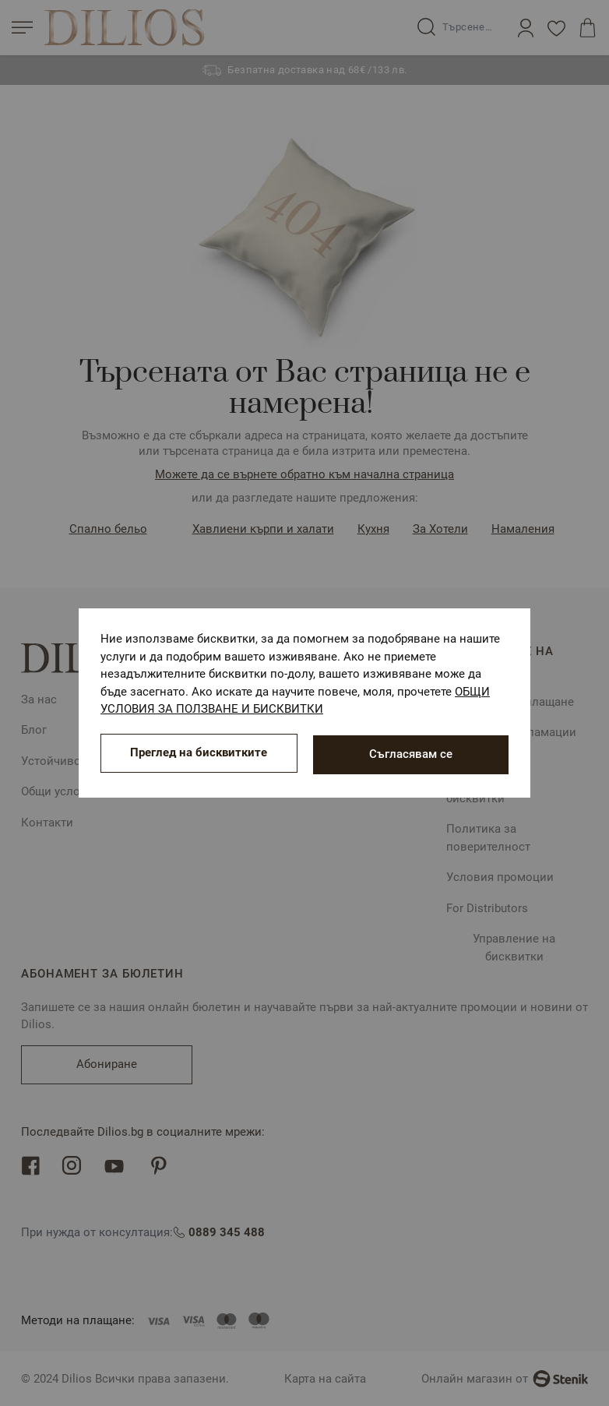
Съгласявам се (410, 754)
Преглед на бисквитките (198, 754)
